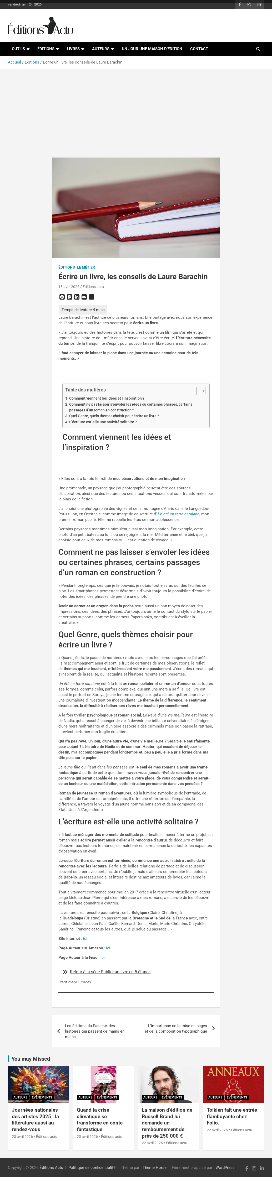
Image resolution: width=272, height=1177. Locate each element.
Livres (73, 48)
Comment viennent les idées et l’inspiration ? (106, 398)
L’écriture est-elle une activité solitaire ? (103, 422)
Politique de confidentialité (91, 1167)
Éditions (45, 48)
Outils (18, 48)
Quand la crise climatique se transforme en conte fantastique (100, 1119)
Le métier (86, 267)
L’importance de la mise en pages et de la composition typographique (176, 1028)
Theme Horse (155, 1167)
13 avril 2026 (68, 287)
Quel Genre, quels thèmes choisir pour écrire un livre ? (114, 416)
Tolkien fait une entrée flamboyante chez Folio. (232, 1116)
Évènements (42, 1097)
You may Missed (31, 1059)
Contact (199, 48)
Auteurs (100, 48)
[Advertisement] (136, 110)
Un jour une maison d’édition (152, 48)
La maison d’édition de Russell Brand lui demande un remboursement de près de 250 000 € (167, 1123)
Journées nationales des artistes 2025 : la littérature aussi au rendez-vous (35, 1119)
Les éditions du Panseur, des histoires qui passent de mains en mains (94, 1031)
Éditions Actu (51, 1167)
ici (84, 938)
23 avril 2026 (22, 1136)
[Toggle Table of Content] (198, 390)
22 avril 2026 (152, 1143)
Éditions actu (93, 287)
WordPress (225, 1167)
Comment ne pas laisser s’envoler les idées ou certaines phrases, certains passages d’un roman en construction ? (130, 407)
